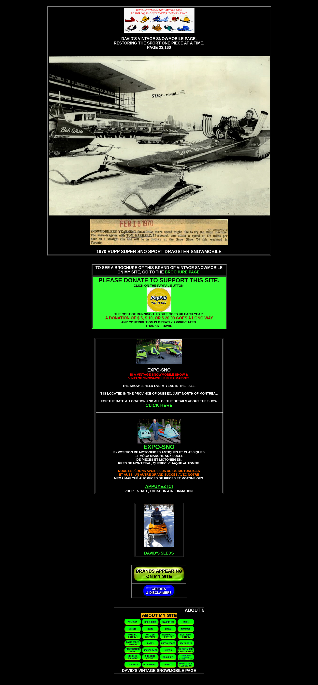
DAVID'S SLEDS (159, 553)
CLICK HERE (158, 405)
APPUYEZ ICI (159, 486)
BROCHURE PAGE (182, 272)
